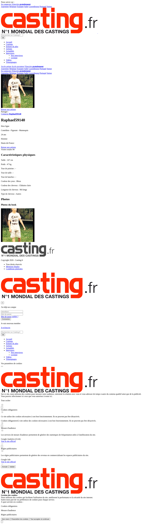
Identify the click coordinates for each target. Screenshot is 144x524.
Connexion (6, 319)
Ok (3, 38)
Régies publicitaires (9, 449)
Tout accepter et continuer (39, 519)
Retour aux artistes (8, 109)
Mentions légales (12, 267)
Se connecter (6, 4)
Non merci (6, 519)
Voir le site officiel (8, 441)
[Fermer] (2, 302)
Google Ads (5, 459)
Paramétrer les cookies (20, 519)
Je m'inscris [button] (5, 328)
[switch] (2, 405)
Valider (12, 467)
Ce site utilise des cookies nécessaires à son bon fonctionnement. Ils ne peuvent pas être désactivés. (56, 421)
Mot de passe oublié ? (9, 317)
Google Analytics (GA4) (10, 439)
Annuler (5, 467)
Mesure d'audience (8, 428)
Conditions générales (14, 269)
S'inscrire (21, 4)
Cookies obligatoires (9, 410)
